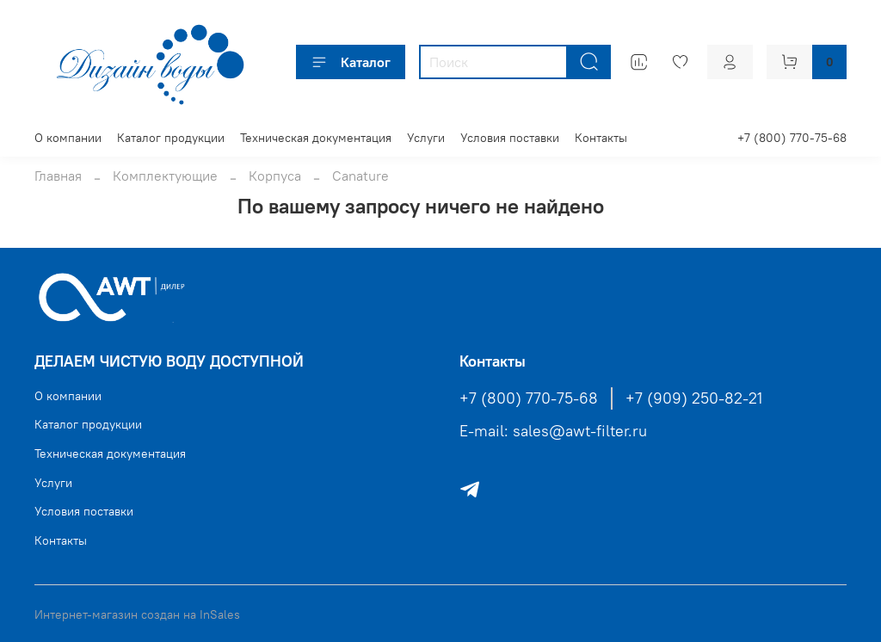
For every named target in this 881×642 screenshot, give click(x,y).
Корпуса (275, 175)
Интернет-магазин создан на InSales (137, 614)
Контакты (601, 137)
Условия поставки (509, 137)
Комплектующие (165, 175)
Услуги (426, 137)
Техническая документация (315, 137)
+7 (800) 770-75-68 (792, 137)
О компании (68, 137)
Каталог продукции (171, 137)
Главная (58, 175)
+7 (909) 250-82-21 (693, 398)
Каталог (351, 62)
